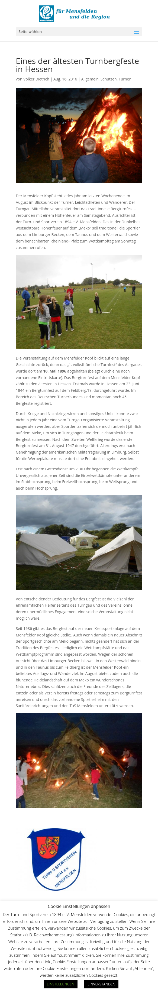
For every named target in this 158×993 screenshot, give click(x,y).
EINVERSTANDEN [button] (101, 984)
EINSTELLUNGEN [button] (60, 984)
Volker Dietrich (36, 79)
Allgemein (90, 79)
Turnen (125, 79)
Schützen (109, 79)
